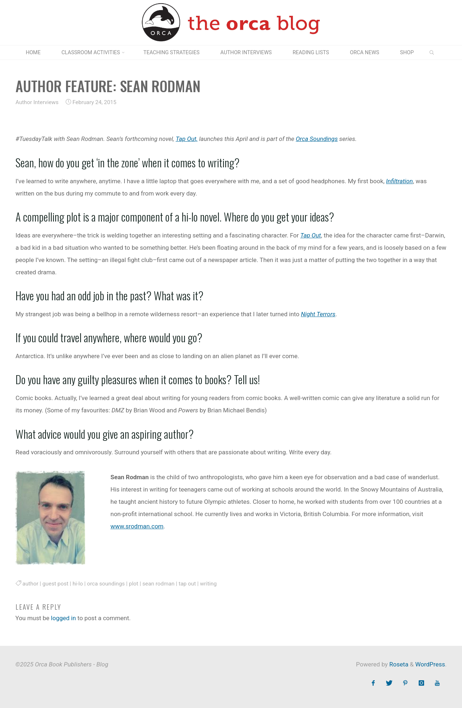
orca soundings (106, 583)
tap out (187, 583)
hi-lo (77, 583)
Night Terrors (318, 314)
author (30, 583)
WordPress (430, 664)
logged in (63, 618)
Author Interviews (37, 102)
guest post (55, 583)
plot (133, 583)
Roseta (398, 664)
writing (208, 583)
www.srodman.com (137, 526)
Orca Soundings (316, 138)
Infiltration (399, 180)
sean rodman (158, 583)
